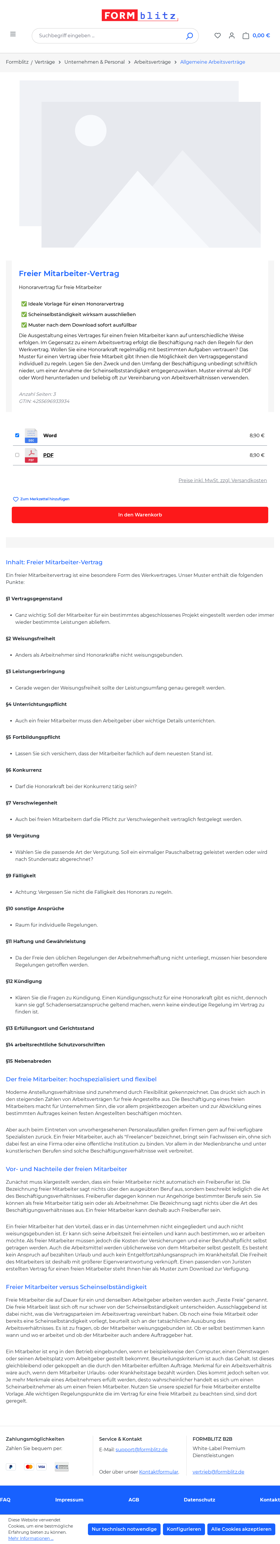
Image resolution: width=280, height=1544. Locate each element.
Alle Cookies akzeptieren (241, 1529)
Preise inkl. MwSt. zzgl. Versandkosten (223, 480)
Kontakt (270, 1500)
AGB (134, 1500)
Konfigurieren (184, 1529)
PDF (48, 455)
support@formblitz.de (142, 1449)
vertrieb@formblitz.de (218, 1472)
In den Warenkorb (140, 515)
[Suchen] (190, 35)
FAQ (5, 1500)
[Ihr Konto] (232, 35)
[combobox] (106, 35)
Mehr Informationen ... (31, 1538)
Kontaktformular (158, 1472)
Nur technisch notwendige (124, 1529)
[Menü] (13, 34)
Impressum (69, 1500)
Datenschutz (199, 1500)
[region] (140, 164)
